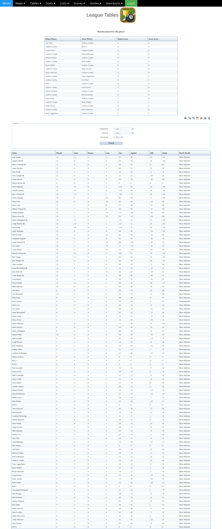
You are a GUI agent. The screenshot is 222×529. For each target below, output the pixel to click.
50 (151, 253)
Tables (35, 3)
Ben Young (16, 257)
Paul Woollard (17, 346)
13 (75, 194)
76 (120, 161)
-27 (151, 209)
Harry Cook (16, 372)
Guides (95, 3)
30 (120, 320)
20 (151, 161)
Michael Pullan (51, 58)
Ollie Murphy (17, 431)
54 (131, 305)
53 (120, 294)
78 (163, 172)
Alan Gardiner (17, 264)
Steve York (16, 205)
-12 (151, 394)
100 (163, 161)
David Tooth (16, 235)
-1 (151, 434)
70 (131, 194)
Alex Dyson (16, 523)
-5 (151, 264)
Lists (64, 3)
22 (163, 397)
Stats (50, 3)
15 (57, 205)
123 (163, 283)
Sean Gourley (17, 512)
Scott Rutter (16, 279)
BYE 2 (14, 364)
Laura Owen (50, 50)
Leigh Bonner (17, 342)
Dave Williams (17, 324)
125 (120, 224)
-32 (151, 238)
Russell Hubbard (18, 394)
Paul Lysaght (17, 338)
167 (163, 224)
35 (131, 290)
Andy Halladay (17, 231)
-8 (151, 431)
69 (120, 164)
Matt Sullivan (17, 287)
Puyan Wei (16, 201)
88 (131, 205)
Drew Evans (16, 320)
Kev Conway (17, 301)
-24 (151, 479)
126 (163, 257)
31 (120, 349)
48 (151, 283)
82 (163, 268)
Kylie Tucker (86, 69)
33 (163, 320)
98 (163, 205)
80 (120, 231)
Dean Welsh (16, 423)
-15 (151, 353)
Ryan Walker (50, 65)
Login (131, 3)
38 (120, 453)
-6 (151, 172)
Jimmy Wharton (18, 501)
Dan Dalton (16, 401)
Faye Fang (16, 227)
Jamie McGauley (18, 516)
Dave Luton (16, 316)
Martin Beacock (18, 420)
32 (151, 257)
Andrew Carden (87, 43)
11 (75, 157)
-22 (151, 346)
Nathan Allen (17, 349)
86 (120, 198)
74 (151, 224)
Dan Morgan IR (18, 261)
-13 (151, 312)
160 (163, 187)
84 (163, 168)
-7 (151, 397)
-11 (151, 205)
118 (120, 187)
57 (131, 227)
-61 (151, 250)
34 (151, 157)
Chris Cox (16, 305)
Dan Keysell (16, 412)
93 (131, 238)
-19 (151, 475)
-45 (151, 242)
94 (151, 220)
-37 (151, 442)
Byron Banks (17, 283)
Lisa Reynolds (17, 294)
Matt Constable (18, 375)
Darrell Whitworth (19, 253)
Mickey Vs (16, 434)
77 (120, 205)
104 (163, 198)
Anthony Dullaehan (19, 353)
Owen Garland (17, 198)
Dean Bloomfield (18, 312)
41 (131, 220)
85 (131, 272)
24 (131, 349)
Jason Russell (17, 327)
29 (151, 290)
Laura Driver (17, 250)
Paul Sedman (17, 497)
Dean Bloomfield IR (19, 268)
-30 (151, 176)
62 (151, 227)
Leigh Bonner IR (18, 224)
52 (120, 250)
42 (131, 283)
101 (132, 213)
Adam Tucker (17, 427)
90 (131, 198)
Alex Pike (16, 438)
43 (120, 179)
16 (57, 187)
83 (120, 157)
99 (163, 201)
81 (131, 176)
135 (120, 220)
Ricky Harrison (51, 72)
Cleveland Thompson (20, 490)
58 (131, 187)
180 (163, 220)
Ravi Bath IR (17, 272)
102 (120, 253)
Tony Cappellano (88, 76)
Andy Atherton (17, 520)
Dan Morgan (17, 494)
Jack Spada (16, 157)
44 (151, 190)
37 (163, 349)
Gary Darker (16, 383)
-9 (151, 305)
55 (131, 168)
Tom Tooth (16, 172)
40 (131, 298)
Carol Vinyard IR (18, 242)
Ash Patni (15, 290)
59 (120, 216)
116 (163, 157)
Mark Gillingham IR (19, 220)
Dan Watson (16, 446)
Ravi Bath (16, 505)
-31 (151, 279)
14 (75, 187)
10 (107, 198)
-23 (151, 401)
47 (163, 457)
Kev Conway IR (18, 194)
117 (132, 216)
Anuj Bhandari (17, 442)
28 (120, 427)
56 (131, 161)
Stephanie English (19, 238)
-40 (151, 275)
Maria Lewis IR (18, 216)
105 (132, 242)
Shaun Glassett (17, 390)
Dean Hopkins (17, 187)
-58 (151, 216)
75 (120, 213)
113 (132, 250)
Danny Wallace (17, 357)
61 (120, 238)
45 (120, 279)
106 (120, 194)
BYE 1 (84, 47)
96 (131, 209)
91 (163, 287)
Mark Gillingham (18, 331)
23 (120, 379)
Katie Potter (86, 61)
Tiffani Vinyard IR (19, 209)
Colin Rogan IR (18, 275)
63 (131, 164)
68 (163, 216)
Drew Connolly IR (19, 164)
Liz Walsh (16, 246)
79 (163, 490)
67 (163, 331)
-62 (151, 246)
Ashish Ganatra (18, 190)
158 (163, 227)
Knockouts (114, 3)
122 (163, 261)
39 (163, 316)
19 (151, 327)
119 (120, 227)
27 (120, 375)
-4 (151, 198)
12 (57, 157)
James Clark (16, 379)
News (20, 3)
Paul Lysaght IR (18, 176)
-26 (151, 213)
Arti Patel (49, 43)
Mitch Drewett (17, 508)
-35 (151, 179)
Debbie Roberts (18, 213)
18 (151, 287)
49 (131, 157)
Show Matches (184, 157)
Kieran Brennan (87, 54)
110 (120, 190)
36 (151, 194)
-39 (151, 320)
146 (163, 190)
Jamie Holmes (17, 168)
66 (120, 168)
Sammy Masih (17, 161)
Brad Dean (16, 298)
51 (120, 176)
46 (120, 275)
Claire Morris (17, 179)
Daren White (17, 335)
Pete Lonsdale (17, 368)
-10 (151, 335)
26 (163, 386)
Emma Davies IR (18, 183)
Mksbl (6, 3)
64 (120, 268)
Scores (79, 3)
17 (151, 368)
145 (163, 194)
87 (163, 164)
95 (131, 201)
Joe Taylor (16, 309)
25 (163, 390)
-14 (151, 201)
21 (120, 383)
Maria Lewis (17, 397)
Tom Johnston (17, 409)
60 (163, 176)
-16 (151, 231)
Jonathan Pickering (19, 416)
